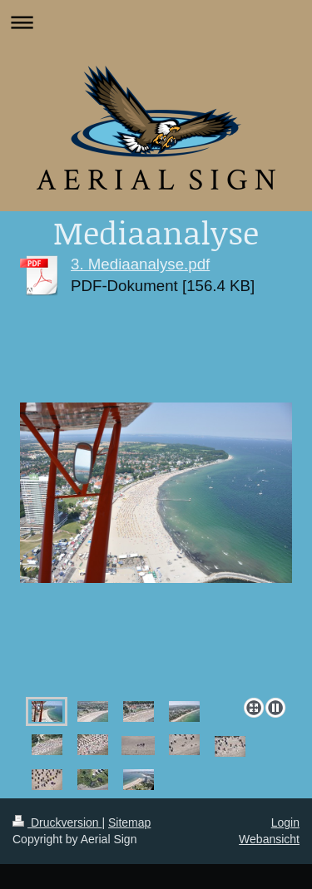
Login (285, 822)
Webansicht (269, 839)
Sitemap (129, 822)
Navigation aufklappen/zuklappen (156, 22)
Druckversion (57, 822)
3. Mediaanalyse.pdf (140, 264)
